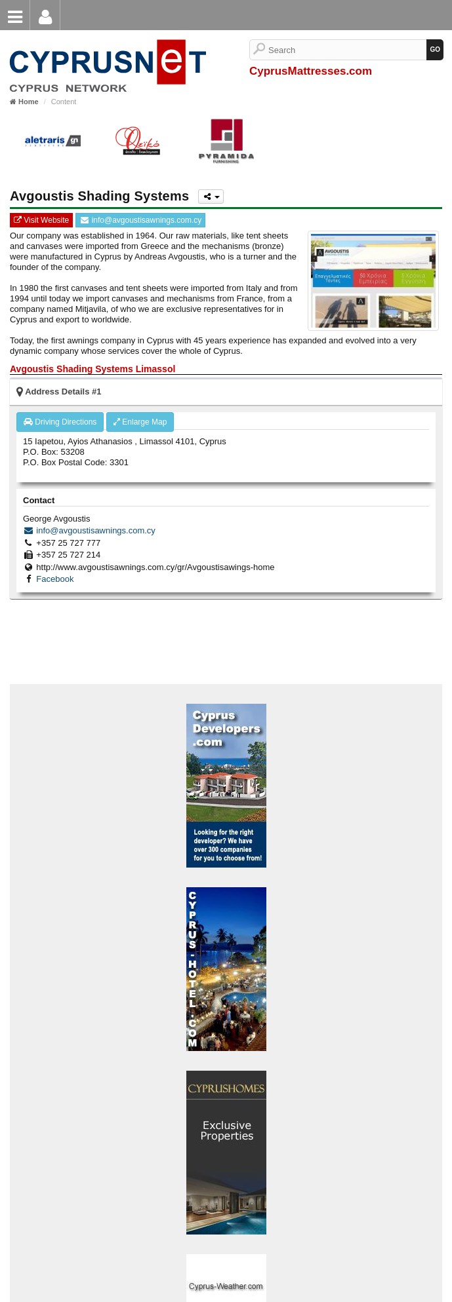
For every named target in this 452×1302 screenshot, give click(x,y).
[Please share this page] (211, 196)
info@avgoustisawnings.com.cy (140, 220)
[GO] (434, 49)
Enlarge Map (140, 422)
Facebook (54, 579)
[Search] (347, 49)
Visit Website (41, 220)
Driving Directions (60, 422)
